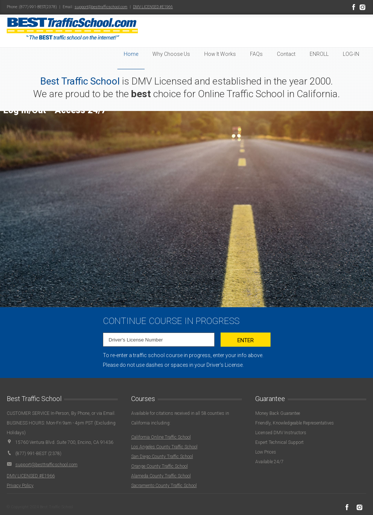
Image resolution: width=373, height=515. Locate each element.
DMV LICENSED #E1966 (153, 7)
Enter (245, 340)
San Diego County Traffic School (162, 456)
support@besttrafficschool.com (101, 7)
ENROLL (319, 54)
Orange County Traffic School (159, 466)
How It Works (220, 54)
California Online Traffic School (161, 437)
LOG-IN (351, 54)
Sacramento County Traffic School (164, 485)
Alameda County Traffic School (161, 476)
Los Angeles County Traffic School (164, 446)
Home (131, 54)
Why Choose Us (171, 54)
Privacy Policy (20, 485)
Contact (286, 54)
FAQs (256, 54)
